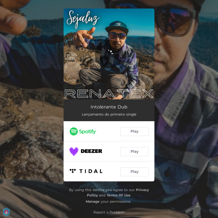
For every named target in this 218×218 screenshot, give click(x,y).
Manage (93, 201)
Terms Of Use (119, 195)
